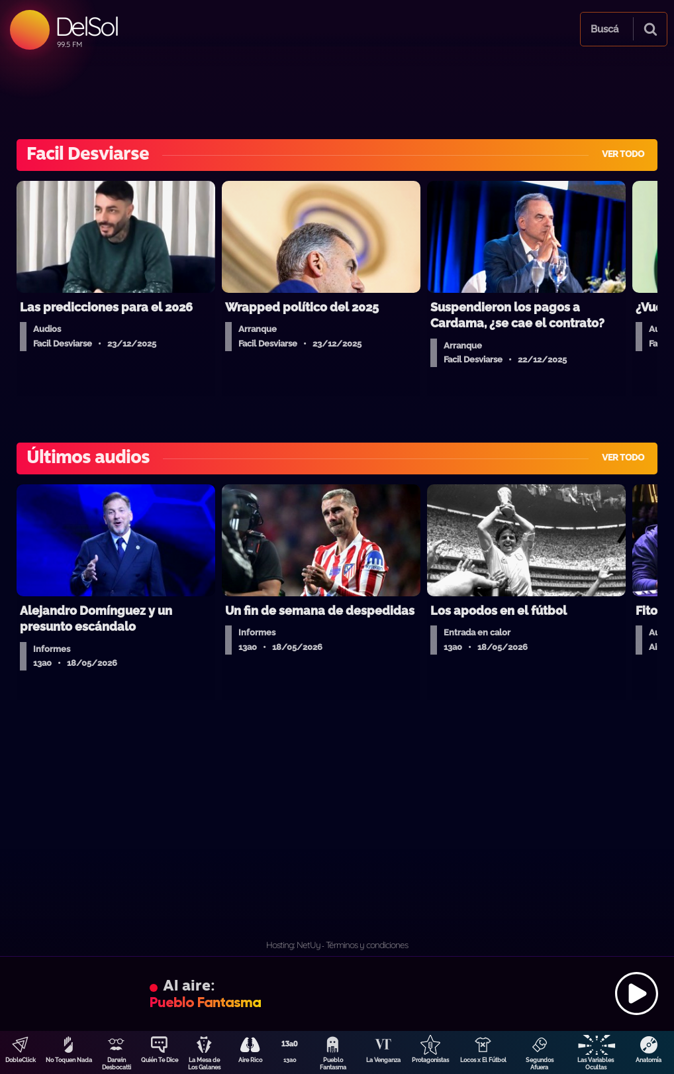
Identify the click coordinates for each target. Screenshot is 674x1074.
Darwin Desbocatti (116, 1064)
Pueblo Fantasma (333, 1064)
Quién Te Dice (159, 1060)
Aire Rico (250, 1060)
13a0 (290, 1060)
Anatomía (648, 1060)
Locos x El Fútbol (483, 1060)
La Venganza (383, 1060)
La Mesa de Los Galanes (204, 1064)
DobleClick (20, 1060)
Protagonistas (430, 1060)
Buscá (604, 29)
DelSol (86, 26)
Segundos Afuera (540, 1064)
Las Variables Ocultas (595, 1064)
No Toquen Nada (69, 1060)
